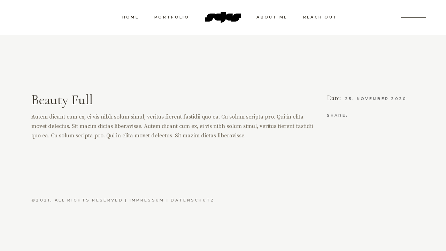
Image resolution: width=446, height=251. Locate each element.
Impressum (147, 200)
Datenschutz (193, 200)
